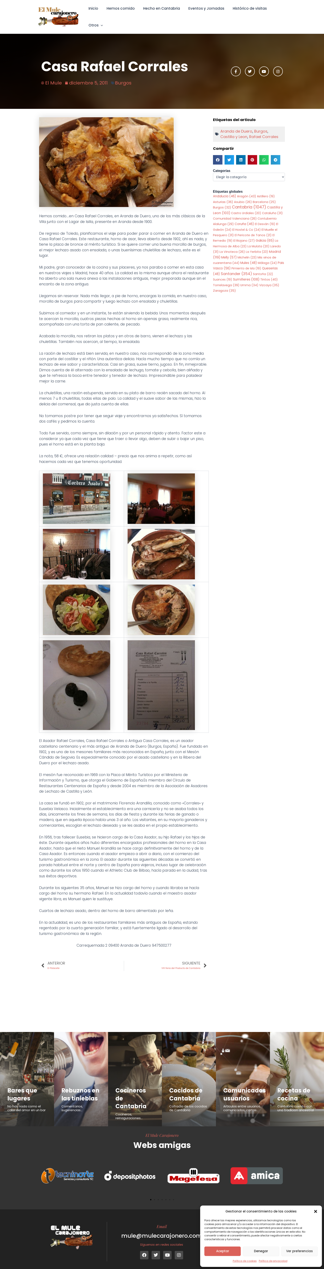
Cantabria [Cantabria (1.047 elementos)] (249, 201)
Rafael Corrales (263, 131)
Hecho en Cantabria (160, 13)
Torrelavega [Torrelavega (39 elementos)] (226, 279)
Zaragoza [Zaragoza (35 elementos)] (224, 285)
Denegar (261, 1251)
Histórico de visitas (246, 13)
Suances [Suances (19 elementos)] (222, 274)
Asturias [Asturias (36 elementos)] (223, 196)
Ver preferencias (299, 1251)
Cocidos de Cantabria (186, 1089)
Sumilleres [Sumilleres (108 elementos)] (246, 274)
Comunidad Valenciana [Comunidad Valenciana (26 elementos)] (235, 213)
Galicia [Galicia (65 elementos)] (265, 235)
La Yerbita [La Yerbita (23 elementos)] (257, 246)
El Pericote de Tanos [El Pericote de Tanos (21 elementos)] (253, 229)
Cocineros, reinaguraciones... (129, 1111)
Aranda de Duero (236, 125)
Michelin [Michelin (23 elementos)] (247, 252)
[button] (315, 1211)
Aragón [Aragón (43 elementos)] (246, 190)
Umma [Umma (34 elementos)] (249, 280)
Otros (277, 13)
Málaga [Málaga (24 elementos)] (267, 257)
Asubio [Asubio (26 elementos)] (243, 196)
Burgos (123, 77)
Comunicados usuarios (245, 1089)
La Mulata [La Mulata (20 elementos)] (258, 241)
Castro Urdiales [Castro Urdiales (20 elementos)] (246, 207)
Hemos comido (121, 13)
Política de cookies (245, 1261)
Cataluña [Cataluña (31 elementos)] (272, 207)
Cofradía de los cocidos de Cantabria (188, 1103)
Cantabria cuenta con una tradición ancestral (295, 1103)
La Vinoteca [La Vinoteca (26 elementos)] (232, 246)
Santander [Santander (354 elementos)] (236, 268)
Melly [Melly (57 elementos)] (229, 251)
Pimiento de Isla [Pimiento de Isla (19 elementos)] (246, 263)
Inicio (94, 13)
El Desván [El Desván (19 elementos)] (265, 218)
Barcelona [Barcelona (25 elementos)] (264, 196)
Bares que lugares (23, 1089)
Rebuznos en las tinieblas (76, 1093)
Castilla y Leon (233, 131)
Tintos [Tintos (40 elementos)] (269, 274)
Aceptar (222, 1251)
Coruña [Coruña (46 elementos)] (244, 218)
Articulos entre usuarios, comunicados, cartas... (242, 1103)
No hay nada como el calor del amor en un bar (26, 1103)
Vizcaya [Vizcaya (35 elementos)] (269, 280)
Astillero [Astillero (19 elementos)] (266, 190)
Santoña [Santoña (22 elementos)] (263, 268)
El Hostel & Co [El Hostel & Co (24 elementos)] (246, 224)
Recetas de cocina (294, 1089)
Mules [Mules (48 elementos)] (248, 257)
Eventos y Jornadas (204, 13)
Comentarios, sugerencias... (72, 1111)
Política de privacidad (273, 1261)
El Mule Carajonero (162, 1130)
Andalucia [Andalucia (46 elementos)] (224, 190)
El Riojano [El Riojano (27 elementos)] (244, 235)
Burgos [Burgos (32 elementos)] (222, 202)
